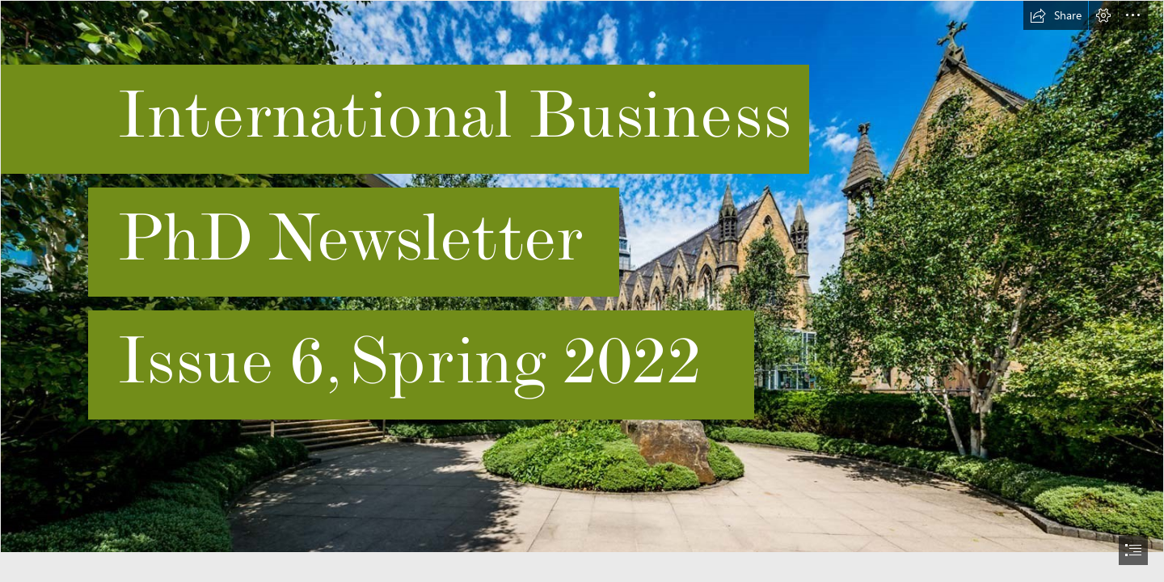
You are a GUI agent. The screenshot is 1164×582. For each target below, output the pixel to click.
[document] (582, 291)
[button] (1055, 15)
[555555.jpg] (582, 276)
